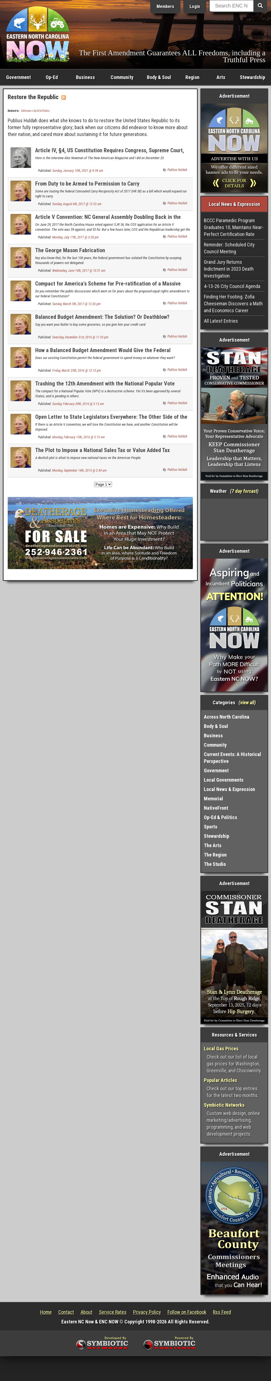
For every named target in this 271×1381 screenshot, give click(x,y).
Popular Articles (220, 1080)
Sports (210, 827)
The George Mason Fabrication (70, 250)
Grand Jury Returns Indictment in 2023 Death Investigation (229, 269)
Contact (66, 1312)
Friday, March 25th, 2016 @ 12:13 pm (76, 371)
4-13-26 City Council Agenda (232, 286)
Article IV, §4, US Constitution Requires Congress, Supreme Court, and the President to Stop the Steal (109, 153)
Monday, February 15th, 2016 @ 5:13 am (78, 437)
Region (192, 77)
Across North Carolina (226, 717)
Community (122, 77)
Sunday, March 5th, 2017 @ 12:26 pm (76, 304)
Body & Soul (159, 77)
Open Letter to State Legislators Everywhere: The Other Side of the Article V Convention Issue (111, 420)
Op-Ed (52, 77)
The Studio (215, 864)
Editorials (26, 110)
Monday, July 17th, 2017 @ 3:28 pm (75, 237)
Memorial (213, 798)
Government (18, 77)
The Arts (212, 845)
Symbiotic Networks (224, 1105)
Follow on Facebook (187, 1312)
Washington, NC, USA (234, 519)
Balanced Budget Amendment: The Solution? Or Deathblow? (102, 317)
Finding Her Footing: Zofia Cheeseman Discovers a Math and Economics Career (233, 303)
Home (46, 1312)
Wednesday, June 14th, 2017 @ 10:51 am (78, 271)
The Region (215, 855)
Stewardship (252, 77)
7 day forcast (244, 491)
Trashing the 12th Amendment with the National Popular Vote (105, 383)
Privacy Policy (147, 1312)
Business (85, 77)
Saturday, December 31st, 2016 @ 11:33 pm (80, 337)
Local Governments (223, 780)
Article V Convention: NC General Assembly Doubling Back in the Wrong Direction (108, 220)
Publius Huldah (177, 170)
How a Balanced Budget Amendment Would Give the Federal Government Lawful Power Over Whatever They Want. (103, 353)
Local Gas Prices (221, 1048)
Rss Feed (222, 1312)
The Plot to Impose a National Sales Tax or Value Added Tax (102, 450)
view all (247, 702)
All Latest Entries (221, 321)
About (86, 1312)
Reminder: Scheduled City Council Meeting (229, 248)
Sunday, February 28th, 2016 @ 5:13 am (78, 404)
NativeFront (216, 808)
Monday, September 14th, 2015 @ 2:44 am (79, 470)
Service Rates (113, 1312)
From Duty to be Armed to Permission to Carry (87, 183)
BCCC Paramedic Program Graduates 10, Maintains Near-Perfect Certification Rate (234, 227)
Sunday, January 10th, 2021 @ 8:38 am (77, 171)
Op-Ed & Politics (41, 110)
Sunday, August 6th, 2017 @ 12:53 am (77, 204)
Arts (221, 77)
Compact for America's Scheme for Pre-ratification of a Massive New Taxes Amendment (108, 286)
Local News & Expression (229, 789)
